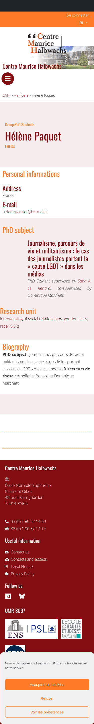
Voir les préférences (47, 712)
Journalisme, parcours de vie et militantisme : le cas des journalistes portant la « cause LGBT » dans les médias (58, 258)
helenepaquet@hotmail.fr (25, 211)
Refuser (47, 698)
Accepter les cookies (47, 684)
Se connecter (78, 15)
